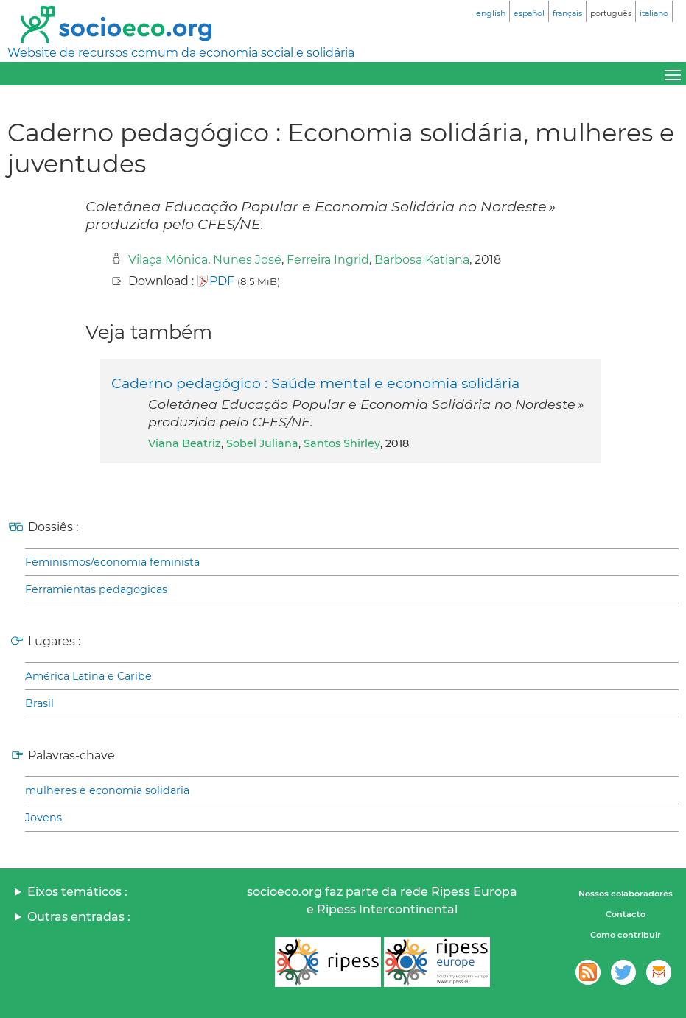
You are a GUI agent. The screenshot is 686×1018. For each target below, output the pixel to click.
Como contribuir (625, 935)
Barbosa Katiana (421, 260)
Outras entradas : (78, 917)
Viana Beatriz (184, 443)
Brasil (39, 703)
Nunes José (247, 260)
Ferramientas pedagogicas (96, 589)
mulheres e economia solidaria (107, 790)
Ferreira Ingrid (328, 260)
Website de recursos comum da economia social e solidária (180, 53)
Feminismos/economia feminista (112, 562)
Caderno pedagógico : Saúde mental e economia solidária (315, 383)
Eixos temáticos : (77, 892)
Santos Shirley (342, 443)
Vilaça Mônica (168, 260)
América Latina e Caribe (88, 676)
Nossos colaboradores (625, 893)
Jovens (43, 817)
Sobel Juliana (262, 443)
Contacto (625, 914)
